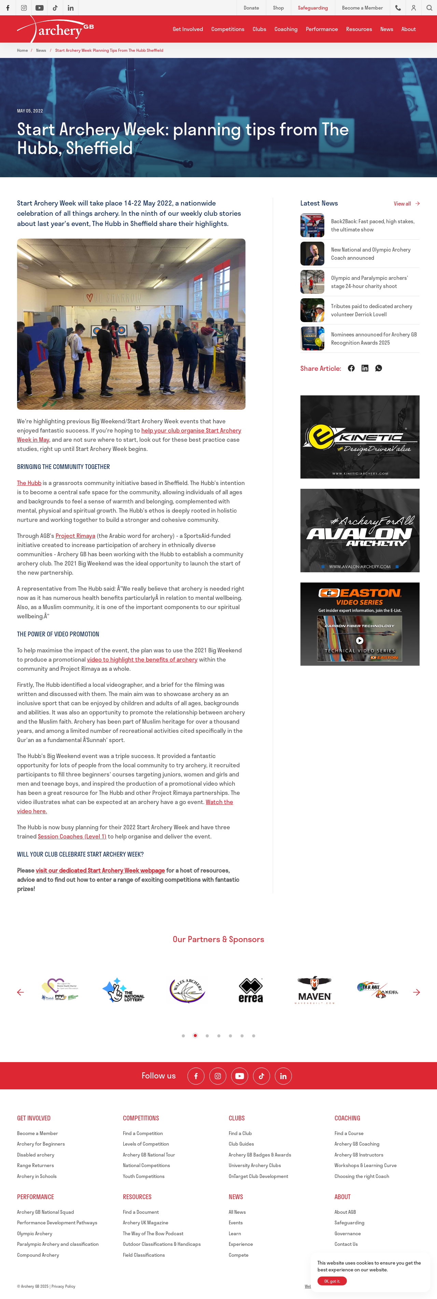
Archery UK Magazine (145, 1222)
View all (402, 203)
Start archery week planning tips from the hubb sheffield (109, 50)
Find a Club (240, 1133)
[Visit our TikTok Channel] (261, 1076)
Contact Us (346, 1244)
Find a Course (349, 1133)
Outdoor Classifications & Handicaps (162, 1244)
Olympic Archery (34, 1233)
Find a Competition (143, 1133)
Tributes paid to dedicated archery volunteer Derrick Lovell (371, 310)
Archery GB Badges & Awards (260, 1154)
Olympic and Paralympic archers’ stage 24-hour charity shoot (369, 282)
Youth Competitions (144, 1176)
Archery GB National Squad (45, 1211)
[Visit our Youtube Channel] (239, 1076)
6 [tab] (242, 1035)
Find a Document (141, 1211)
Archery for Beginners (41, 1143)
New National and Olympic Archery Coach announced (371, 253)
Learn (235, 1233)
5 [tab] (230, 1035)
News (386, 29)
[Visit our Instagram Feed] (217, 1076)
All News (237, 1211)
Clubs (259, 29)
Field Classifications (144, 1254)
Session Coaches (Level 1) (72, 836)
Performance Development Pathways (57, 1222)
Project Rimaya (75, 535)
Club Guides (241, 1143)
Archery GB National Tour (149, 1154)
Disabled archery (35, 1154)
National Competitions (146, 1165)
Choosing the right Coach (362, 1176)
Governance (348, 1233)
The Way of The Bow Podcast (153, 1233)
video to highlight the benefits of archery (142, 659)
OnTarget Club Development (258, 1176)
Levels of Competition (146, 1143)
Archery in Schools (37, 1176)
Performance (322, 29)
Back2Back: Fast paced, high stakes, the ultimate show (372, 225)
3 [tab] (207, 1035)
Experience (241, 1244)
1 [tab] (183, 1035)
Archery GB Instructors (359, 1154)
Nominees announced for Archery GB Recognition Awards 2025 (374, 338)
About (408, 29)
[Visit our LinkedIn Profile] (283, 1076)
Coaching (286, 29)
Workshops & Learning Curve (366, 1165)
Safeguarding (350, 1222)
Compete (239, 1254)
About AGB (345, 1211)
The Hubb (29, 482)
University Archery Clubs (255, 1165)
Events (236, 1222)
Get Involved (188, 29)
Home (22, 50)
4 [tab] (219, 1035)
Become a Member (37, 1133)
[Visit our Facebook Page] (196, 1076)
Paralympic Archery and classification (58, 1244)
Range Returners (35, 1165)
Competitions (227, 29)
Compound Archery (38, 1254)
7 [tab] (253, 1035)
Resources (359, 29)
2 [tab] (195, 1035)
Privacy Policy (63, 1286)
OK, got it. (332, 1281)
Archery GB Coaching (357, 1143)
